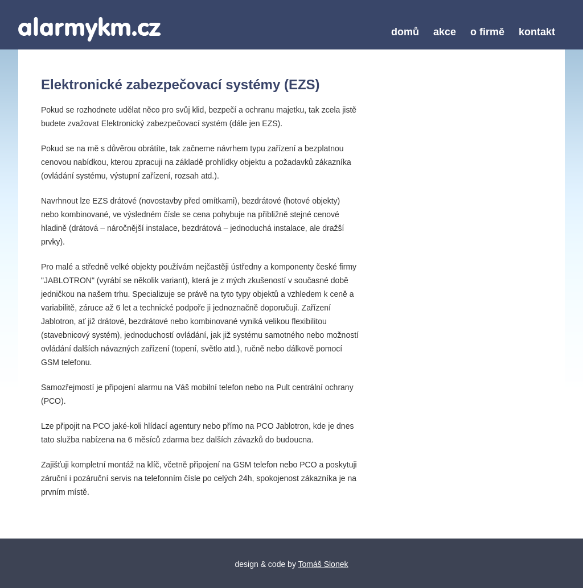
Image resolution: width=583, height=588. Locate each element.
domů (405, 32)
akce (444, 32)
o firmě (487, 32)
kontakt (537, 32)
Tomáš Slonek (323, 564)
